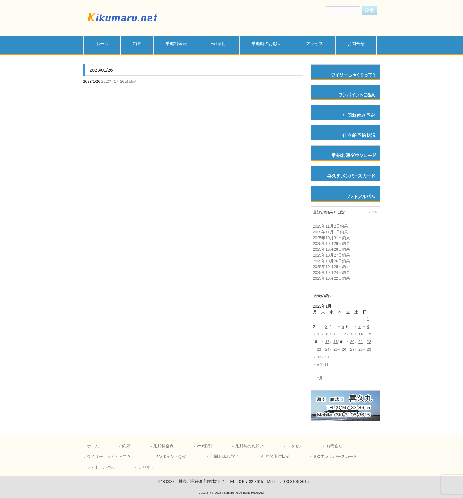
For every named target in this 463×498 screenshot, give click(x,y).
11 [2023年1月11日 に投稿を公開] (335, 334)
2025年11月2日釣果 (330, 226)
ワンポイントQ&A (170, 456)
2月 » (321, 378)
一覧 (374, 212)
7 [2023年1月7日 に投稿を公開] (359, 326)
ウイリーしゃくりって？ (109, 456)
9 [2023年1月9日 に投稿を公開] (318, 334)
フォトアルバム (101, 467)
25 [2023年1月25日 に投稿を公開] (335, 349)
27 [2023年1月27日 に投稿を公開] (352, 349)
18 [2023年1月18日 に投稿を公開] (335, 342)
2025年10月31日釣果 (331, 238)
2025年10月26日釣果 (331, 261)
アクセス (295, 446)
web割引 (204, 446)
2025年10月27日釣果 (331, 255)
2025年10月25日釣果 (331, 267)
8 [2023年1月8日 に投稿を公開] (368, 326)
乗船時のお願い (249, 446)
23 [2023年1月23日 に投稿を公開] (319, 349)
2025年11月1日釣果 (330, 232)
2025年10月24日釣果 (331, 272)
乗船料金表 (163, 446)
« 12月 (322, 364)
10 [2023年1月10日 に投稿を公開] (327, 334)
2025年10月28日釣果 (331, 249)
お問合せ (334, 446)
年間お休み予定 (224, 456)
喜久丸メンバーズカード (335, 456)
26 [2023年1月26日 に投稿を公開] (344, 349)
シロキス (146, 467)
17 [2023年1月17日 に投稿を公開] (327, 342)
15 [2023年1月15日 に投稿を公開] (369, 334)
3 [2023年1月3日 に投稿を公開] (326, 326)
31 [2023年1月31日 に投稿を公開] (327, 357)
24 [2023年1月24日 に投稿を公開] (327, 349)
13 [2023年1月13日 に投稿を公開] (352, 334)
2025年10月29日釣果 (331, 243)
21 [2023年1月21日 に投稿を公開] (360, 342)
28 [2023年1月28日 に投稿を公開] (360, 349)
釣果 (126, 446)
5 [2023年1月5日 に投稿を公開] (343, 326)
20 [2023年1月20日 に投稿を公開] (352, 342)
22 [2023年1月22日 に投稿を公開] (369, 342)
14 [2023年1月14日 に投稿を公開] (360, 334)
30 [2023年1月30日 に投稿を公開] (319, 357)
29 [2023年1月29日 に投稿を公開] (369, 349)
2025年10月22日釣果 (331, 278)
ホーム (93, 446)
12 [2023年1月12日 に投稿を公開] (344, 334)
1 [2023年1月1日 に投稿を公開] (368, 319)
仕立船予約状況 (275, 456)
